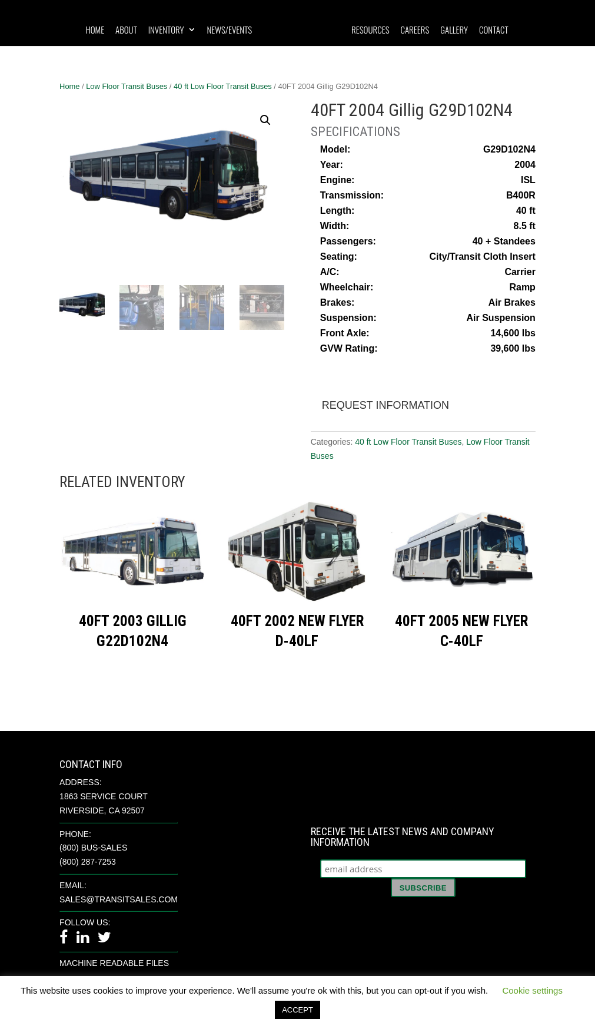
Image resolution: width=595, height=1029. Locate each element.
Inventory (166, 30)
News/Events (229, 30)
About (126, 30)
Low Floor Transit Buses (126, 86)
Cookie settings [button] (532, 990)
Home (94, 30)
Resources (370, 30)
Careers (414, 30)
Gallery (454, 30)
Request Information (385, 405)
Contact (493, 30)
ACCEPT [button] (297, 1009)
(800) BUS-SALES (93, 847)
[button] (265, 120)
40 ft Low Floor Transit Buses (223, 86)
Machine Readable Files (114, 963)
